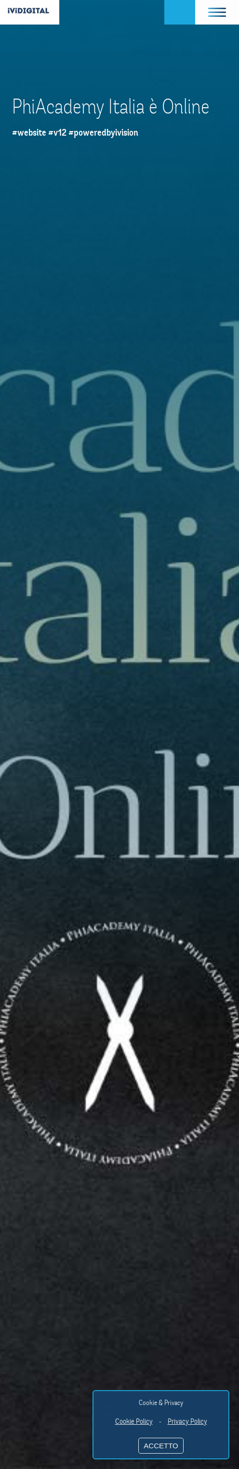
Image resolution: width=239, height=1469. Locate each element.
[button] (217, 12)
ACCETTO (161, 1446)
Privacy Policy (187, 1421)
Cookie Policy (134, 1421)
